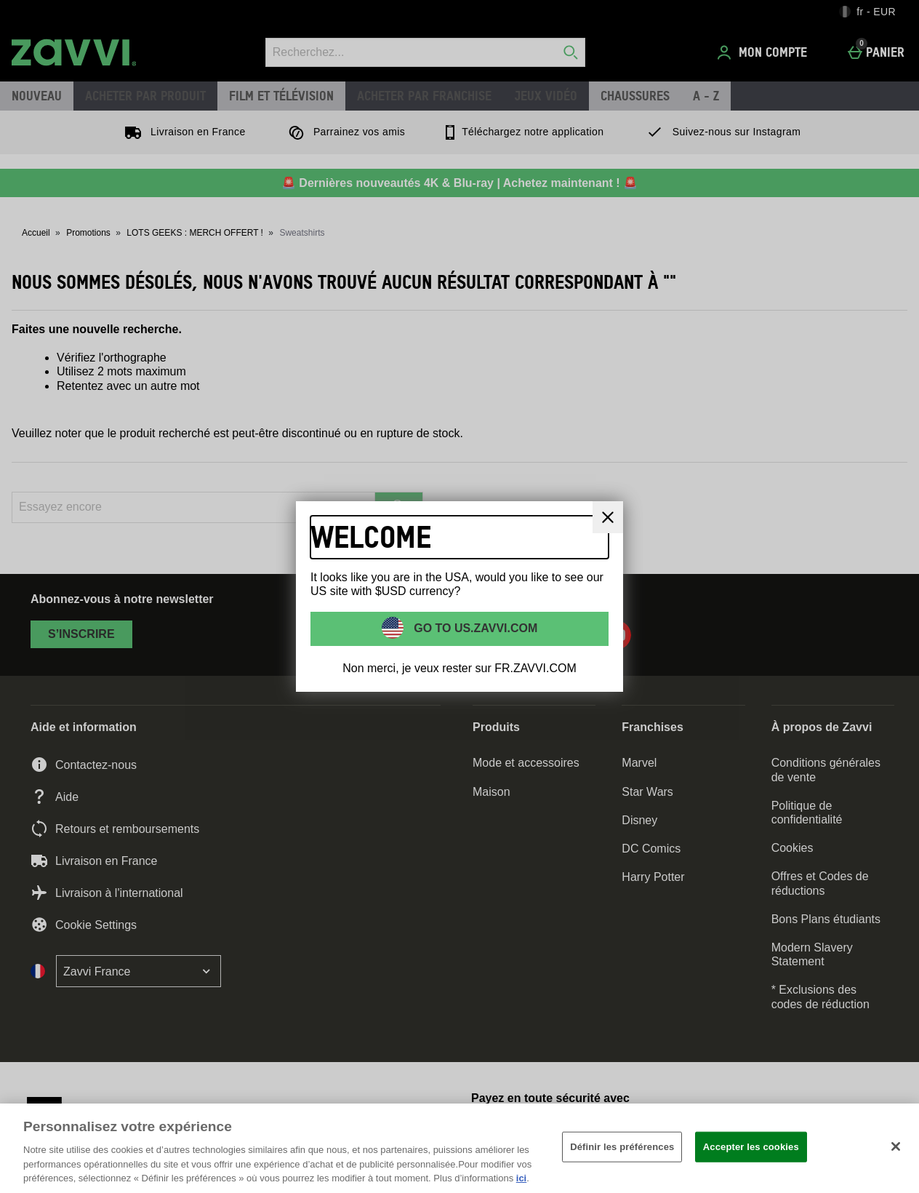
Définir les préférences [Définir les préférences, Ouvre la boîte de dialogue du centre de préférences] (622, 1146)
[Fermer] (608, 517)
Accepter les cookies (751, 1146)
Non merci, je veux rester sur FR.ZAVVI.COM (459, 668)
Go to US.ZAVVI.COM (474, 628)
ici (521, 1178)
